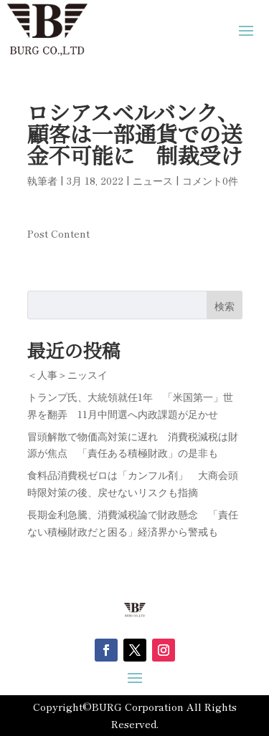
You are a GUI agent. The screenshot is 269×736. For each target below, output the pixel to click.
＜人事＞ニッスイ (67, 374)
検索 (224, 306)
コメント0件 (210, 180)
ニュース (153, 180)
